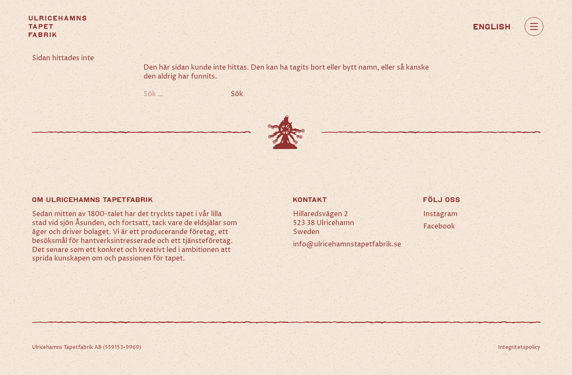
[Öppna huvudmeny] (534, 26)
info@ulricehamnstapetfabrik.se (347, 244)
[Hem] (57, 26)
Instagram (440, 214)
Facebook (439, 226)
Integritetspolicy (519, 347)
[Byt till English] (492, 26)
